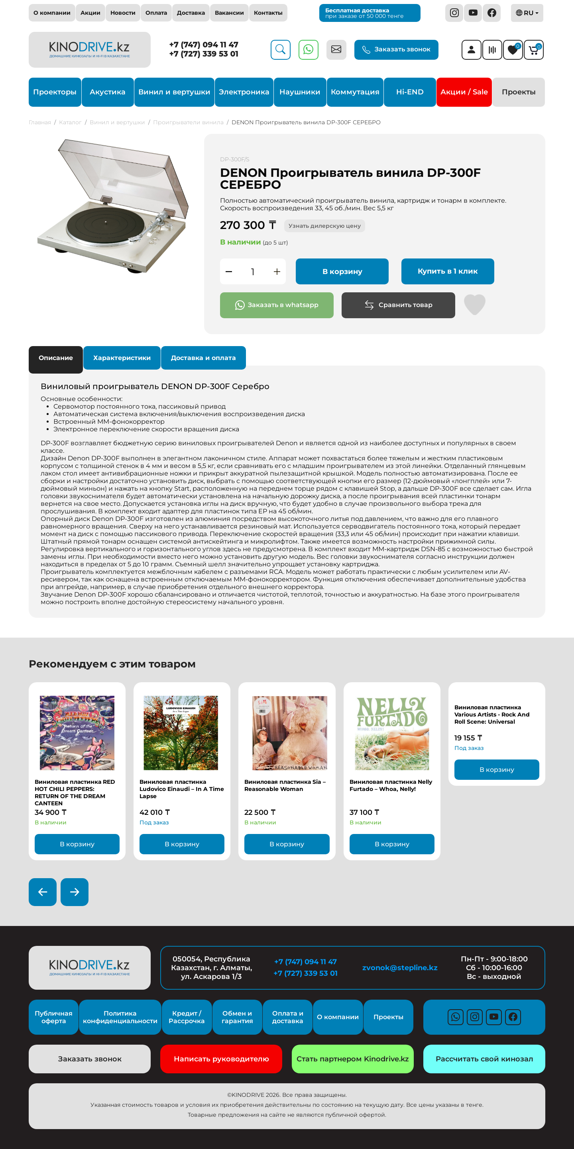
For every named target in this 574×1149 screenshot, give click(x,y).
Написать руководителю (221, 1059)
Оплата (156, 13)
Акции (90, 13)
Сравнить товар (398, 305)
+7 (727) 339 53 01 (203, 54)
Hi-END (410, 92)
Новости (123, 13)
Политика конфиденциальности (120, 1017)
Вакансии (229, 13)
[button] (187, 141)
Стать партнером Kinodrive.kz (353, 1059)
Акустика (108, 92)
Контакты (268, 13)
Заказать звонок (396, 50)
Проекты (519, 92)
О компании (52, 13)
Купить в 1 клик (448, 271)
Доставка (191, 13)
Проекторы (55, 92)
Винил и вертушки (174, 92)
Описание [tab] (56, 358)
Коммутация (355, 92)
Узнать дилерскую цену (325, 225)
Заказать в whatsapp (276, 305)
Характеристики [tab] (122, 358)
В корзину (342, 271)
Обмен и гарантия (237, 1017)
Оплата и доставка (287, 1017)
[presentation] (43, 892)
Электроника (244, 92)
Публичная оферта (54, 1017)
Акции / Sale (464, 92)
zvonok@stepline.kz (400, 967)
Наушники (299, 92)
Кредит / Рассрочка (187, 1017)
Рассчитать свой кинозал (484, 1059)
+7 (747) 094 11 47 (204, 44)
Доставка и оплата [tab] (203, 358)
